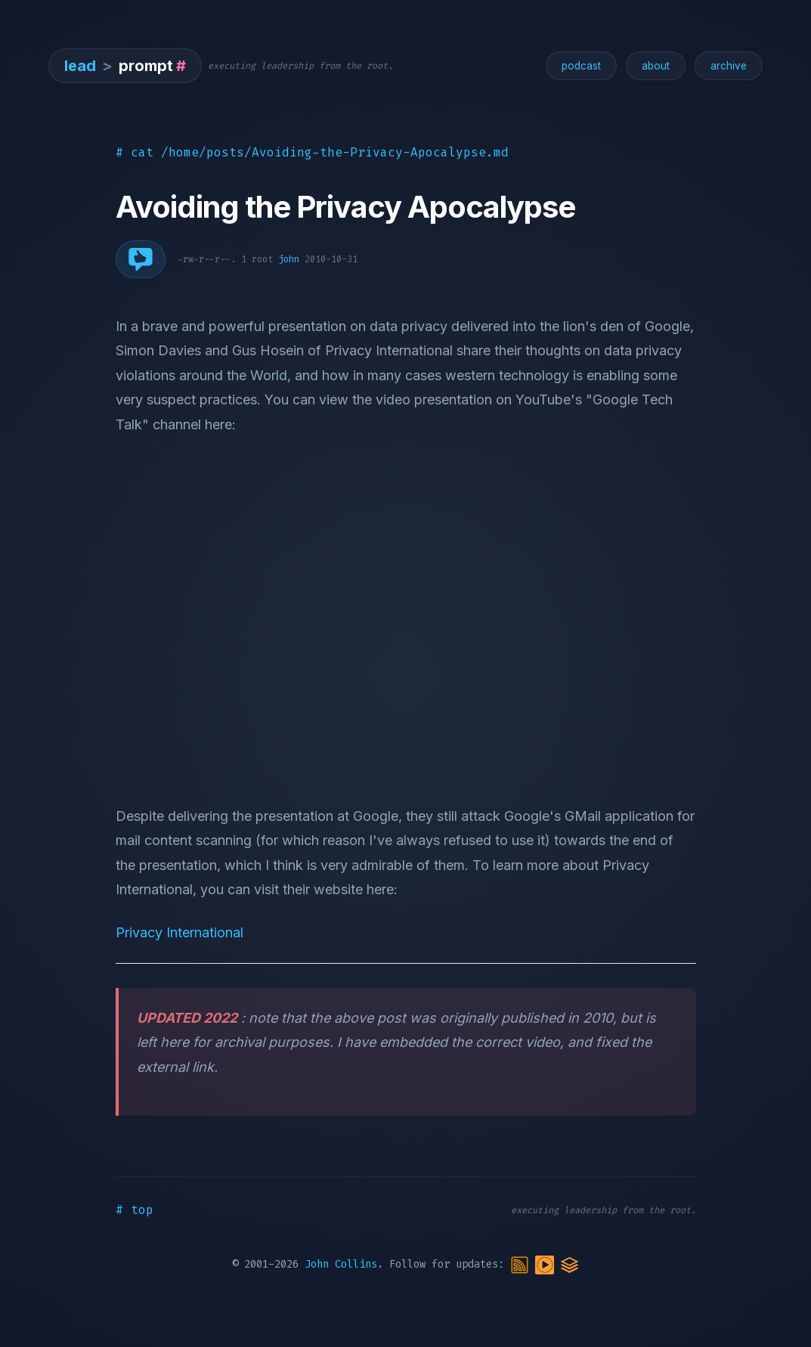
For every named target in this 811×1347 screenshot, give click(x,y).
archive (728, 66)
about (656, 66)
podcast (581, 66)
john (288, 259)
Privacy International (179, 932)
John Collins (341, 1264)
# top (134, 1210)
